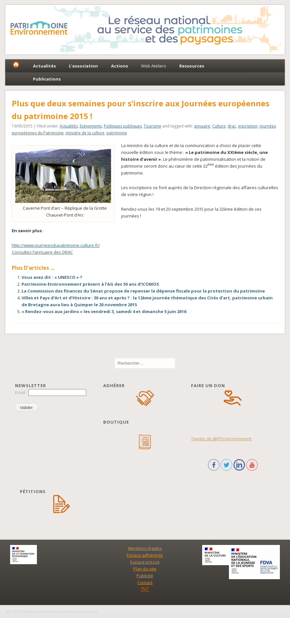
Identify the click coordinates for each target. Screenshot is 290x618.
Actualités (69, 126)
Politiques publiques (123, 126)
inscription (248, 126)
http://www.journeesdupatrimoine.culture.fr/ (56, 245)
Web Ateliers (153, 66)
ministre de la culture (85, 133)
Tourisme (152, 126)
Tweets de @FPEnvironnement (221, 439)
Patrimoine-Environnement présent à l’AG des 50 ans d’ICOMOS (90, 284)
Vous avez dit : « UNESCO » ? (52, 277)
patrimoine (116, 133)
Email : (21, 392)
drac (232, 126)
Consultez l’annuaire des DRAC (42, 252)
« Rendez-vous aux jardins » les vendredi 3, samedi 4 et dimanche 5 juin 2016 (104, 311)
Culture (219, 126)
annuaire (202, 126)
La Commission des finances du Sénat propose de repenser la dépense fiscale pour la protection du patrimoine (144, 291)
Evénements (91, 126)
